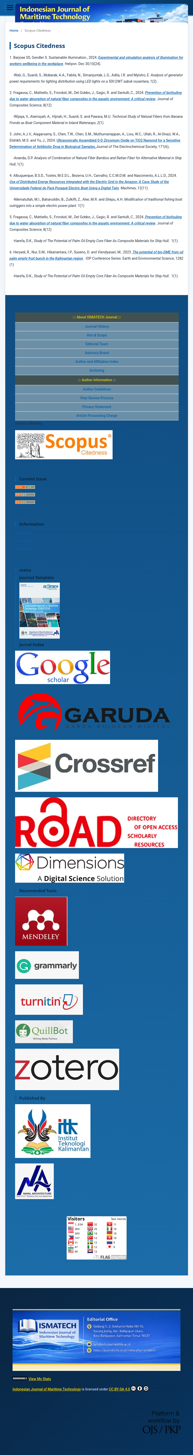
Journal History (97, 326)
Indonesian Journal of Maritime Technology (47, 1389)
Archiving (96, 370)
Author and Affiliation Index (96, 362)
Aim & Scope (97, 335)
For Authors (23, 541)
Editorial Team (97, 344)
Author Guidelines (97, 389)
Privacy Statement (96, 407)
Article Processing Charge (96, 416)
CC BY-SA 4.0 (129, 1388)
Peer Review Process (96, 398)
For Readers (24, 533)
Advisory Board (97, 353)
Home (14, 30)
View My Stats (39, 1379)
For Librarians (25, 548)
